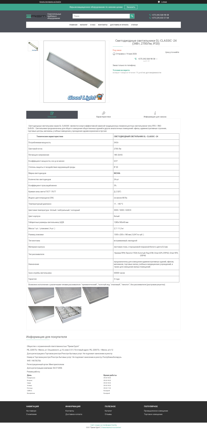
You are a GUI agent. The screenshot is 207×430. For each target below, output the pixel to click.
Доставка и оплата (119, 25)
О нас (92, 25)
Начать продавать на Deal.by (50, 2)
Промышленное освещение (156, 411)
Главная (73, 25)
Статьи (134, 25)
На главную (31, 411)
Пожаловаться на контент (111, 427)
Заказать (131, 7)
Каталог (84, 25)
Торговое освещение (153, 414)
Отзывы (108, 414)
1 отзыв (164, 2)
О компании (31, 414)
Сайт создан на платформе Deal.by (103, 425)
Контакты (102, 25)
